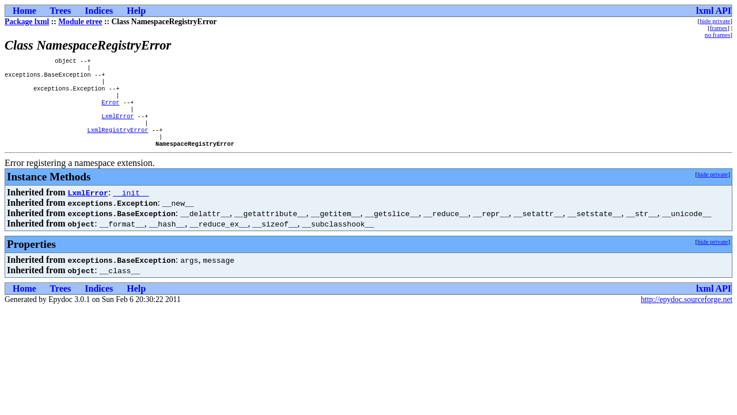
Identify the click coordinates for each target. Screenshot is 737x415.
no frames (717, 34)
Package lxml (27, 21)
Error (110, 110)
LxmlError (117, 126)
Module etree (80, 21)
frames (718, 27)
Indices (99, 11)
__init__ (131, 207)
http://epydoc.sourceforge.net (686, 314)
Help (136, 11)
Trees (60, 11)
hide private (715, 20)
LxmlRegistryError (117, 142)
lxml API (713, 11)
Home (24, 11)
